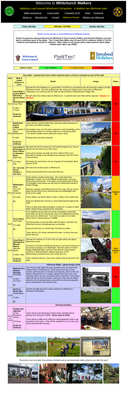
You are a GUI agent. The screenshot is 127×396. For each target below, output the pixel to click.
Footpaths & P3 (72, 13)
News (87, 13)
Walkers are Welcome (93, 17)
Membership (41, 17)
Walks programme (33, 13)
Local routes (53, 13)
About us (27, 17)
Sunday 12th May (97, 26)
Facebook (98, 13)
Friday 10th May (29, 26)
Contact (55, 17)
